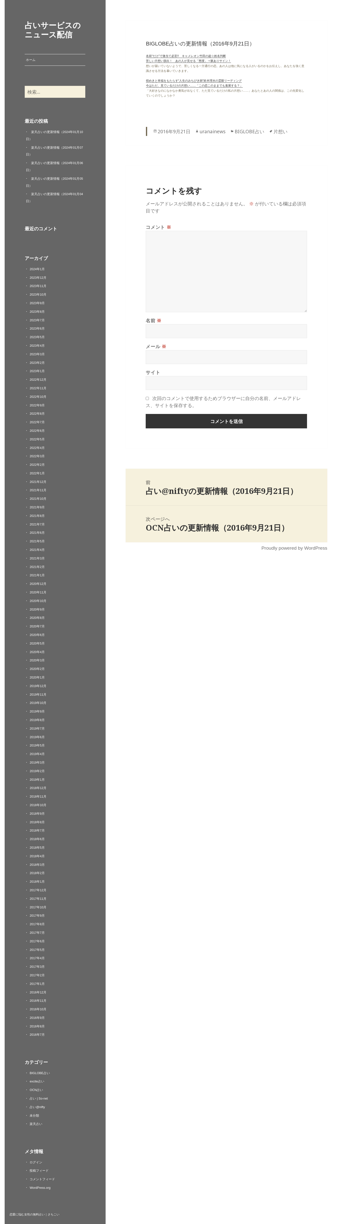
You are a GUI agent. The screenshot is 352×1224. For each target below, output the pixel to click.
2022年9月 (37, 405)
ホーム (30, 60)
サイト (153, 372)
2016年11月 (38, 1000)
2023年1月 (37, 371)
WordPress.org (40, 1188)
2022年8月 (37, 413)
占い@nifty (37, 1107)
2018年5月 (37, 847)
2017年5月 (37, 950)
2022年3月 (37, 456)
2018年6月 (37, 839)
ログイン (36, 1162)
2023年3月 (37, 354)
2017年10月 (38, 907)
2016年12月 (38, 992)
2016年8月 (37, 1026)
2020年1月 (37, 677)
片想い (280, 131)
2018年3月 (37, 865)
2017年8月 (37, 924)
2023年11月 (38, 286)
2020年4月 (37, 652)
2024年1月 (37, 269)
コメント (158, 227)
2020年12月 (38, 584)
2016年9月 (37, 1018)
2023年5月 (37, 337)
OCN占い (36, 1090)
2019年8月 (37, 720)
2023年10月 (38, 294)
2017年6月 (37, 941)
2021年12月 (38, 482)
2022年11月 (38, 388)
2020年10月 (38, 601)
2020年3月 (37, 660)
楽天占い (36, 1124)
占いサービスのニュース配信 (53, 30)
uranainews (212, 131)
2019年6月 (37, 737)
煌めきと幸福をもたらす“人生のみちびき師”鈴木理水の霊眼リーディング (194, 80)
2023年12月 (38, 277)
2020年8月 (37, 618)
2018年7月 (37, 830)
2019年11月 (38, 694)
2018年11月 (38, 796)
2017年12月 (38, 890)
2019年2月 (37, 771)
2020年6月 (37, 635)
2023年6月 (37, 328)
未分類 (34, 1115)
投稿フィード (39, 1170)
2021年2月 (37, 567)
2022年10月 (38, 397)
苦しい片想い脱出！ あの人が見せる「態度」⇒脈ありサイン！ (188, 61)
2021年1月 (37, 575)
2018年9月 (37, 813)
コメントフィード (42, 1179)
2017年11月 (38, 899)
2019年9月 (37, 711)
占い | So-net (39, 1098)
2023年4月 (37, 345)
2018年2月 (37, 873)
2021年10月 (38, 499)
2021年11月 (38, 490)
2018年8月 (37, 822)
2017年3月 (37, 966)
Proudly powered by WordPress (294, 548)
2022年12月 (38, 379)
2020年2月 (37, 669)
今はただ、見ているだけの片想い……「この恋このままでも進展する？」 (194, 85)
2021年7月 (37, 524)
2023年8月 (37, 311)
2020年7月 (37, 626)
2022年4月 (37, 448)
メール (156, 346)
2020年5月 (37, 643)
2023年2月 (37, 363)
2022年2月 (37, 465)
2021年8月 (37, 516)
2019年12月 (38, 686)
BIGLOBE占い (40, 1073)
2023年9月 (37, 303)
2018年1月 (37, 881)
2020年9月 (37, 609)
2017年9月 (37, 915)
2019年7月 (37, 728)
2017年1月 (37, 984)
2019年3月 (37, 762)
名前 (154, 320)
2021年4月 (37, 550)
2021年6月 (37, 532)
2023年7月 (37, 320)
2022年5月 (37, 439)
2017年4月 (37, 958)
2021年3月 (37, 558)
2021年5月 (37, 541)
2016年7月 (37, 1034)
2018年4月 (37, 856)
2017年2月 (37, 975)
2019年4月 (37, 754)
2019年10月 (38, 703)
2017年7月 (37, 933)
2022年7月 (37, 422)
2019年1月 (37, 779)
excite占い (37, 1081)
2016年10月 (38, 1009)
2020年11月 (38, 592)
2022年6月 (37, 431)
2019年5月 (37, 745)
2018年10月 (38, 805)
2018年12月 (38, 788)
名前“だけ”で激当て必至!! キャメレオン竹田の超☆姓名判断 (186, 56)
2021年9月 (37, 507)
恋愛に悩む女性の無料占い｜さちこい (34, 1214)
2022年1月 (37, 473)
